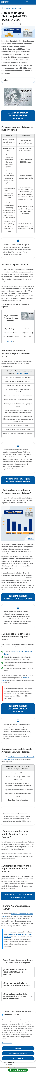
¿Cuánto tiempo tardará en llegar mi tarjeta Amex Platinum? (15, 971)
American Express (21, 373)
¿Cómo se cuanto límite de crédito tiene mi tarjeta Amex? (16, 984)
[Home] (2, 8)
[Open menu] (28, 2)
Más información (7, 1043)
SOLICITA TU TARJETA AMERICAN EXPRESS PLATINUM (18, 116)
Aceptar (18, 1048)
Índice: (5, 80)
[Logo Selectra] (5, 2)
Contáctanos (18, 1070)
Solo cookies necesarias (18, 1053)
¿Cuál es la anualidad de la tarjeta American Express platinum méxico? (15, 996)
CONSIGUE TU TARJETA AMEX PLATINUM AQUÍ (18, 896)
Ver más (9, 341)
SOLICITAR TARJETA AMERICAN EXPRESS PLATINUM (18, 709)
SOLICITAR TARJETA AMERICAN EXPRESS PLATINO (18, 597)
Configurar (18, 1058)
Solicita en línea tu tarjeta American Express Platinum (18, 480)
